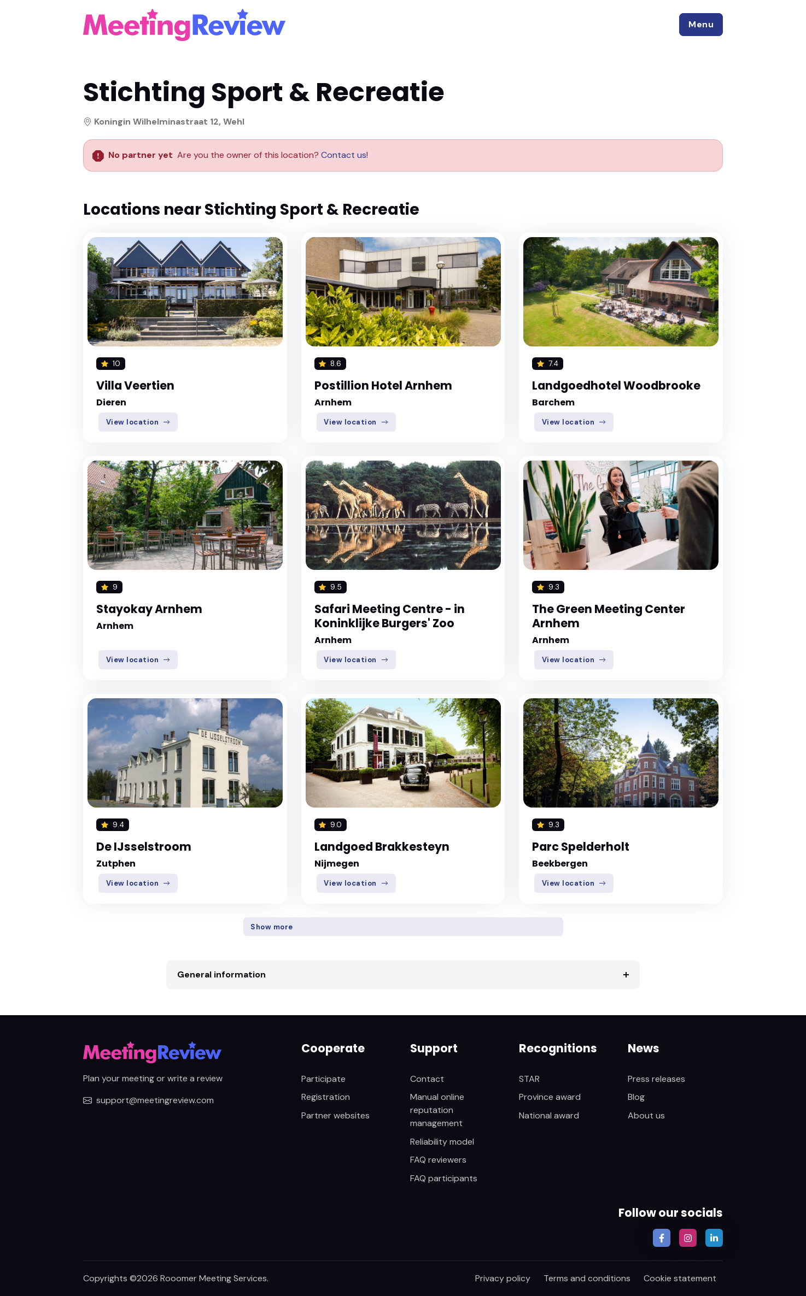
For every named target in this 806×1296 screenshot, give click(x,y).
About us (646, 1115)
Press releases (656, 1079)
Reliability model (442, 1141)
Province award (550, 1097)
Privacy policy (502, 1278)
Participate (323, 1079)
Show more (271, 927)
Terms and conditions (587, 1278)
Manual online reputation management (437, 1110)
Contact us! (343, 155)
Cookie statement (680, 1278)
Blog (636, 1097)
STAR (529, 1079)
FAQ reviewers (438, 1159)
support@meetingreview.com (148, 1100)
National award (549, 1115)
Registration (325, 1097)
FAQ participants (443, 1178)
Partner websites (335, 1115)
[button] (701, 24)
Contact (427, 1079)
